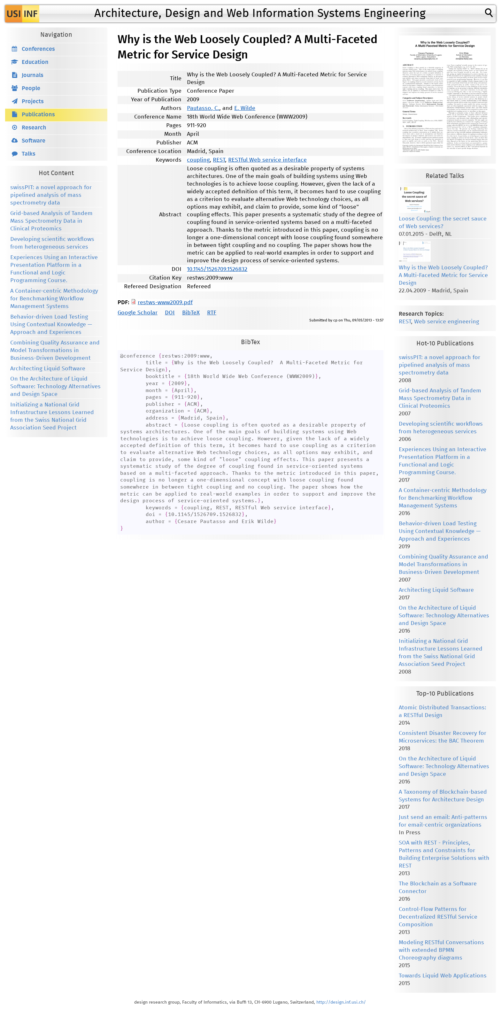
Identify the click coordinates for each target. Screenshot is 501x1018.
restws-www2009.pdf (165, 302)
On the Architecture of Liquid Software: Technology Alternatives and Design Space (55, 386)
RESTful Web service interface (267, 160)
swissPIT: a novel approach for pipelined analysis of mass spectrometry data (51, 195)
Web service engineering (446, 322)
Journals (32, 75)
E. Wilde (244, 108)
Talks (28, 154)
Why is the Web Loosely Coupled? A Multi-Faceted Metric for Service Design (443, 275)
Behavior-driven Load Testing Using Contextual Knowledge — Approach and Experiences (51, 324)
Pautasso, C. (203, 108)
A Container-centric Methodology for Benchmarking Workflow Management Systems (54, 298)
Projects (33, 101)
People (31, 88)
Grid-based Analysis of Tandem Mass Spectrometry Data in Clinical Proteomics (51, 221)
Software (33, 141)
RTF (211, 313)
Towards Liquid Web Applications (443, 976)
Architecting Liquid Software (47, 369)
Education (35, 62)
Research (34, 128)
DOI (170, 313)
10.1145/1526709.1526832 (217, 269)
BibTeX (191, 313)
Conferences (38, 49)
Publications (38, 115)
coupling (198, 160)
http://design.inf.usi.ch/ (341, 1002)
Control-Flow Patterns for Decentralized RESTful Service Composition (438, 917)
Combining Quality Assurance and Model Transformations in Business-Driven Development (55, 350)
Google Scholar (138, 313)
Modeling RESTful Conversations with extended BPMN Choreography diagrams (441, 950)
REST (219, 160)
